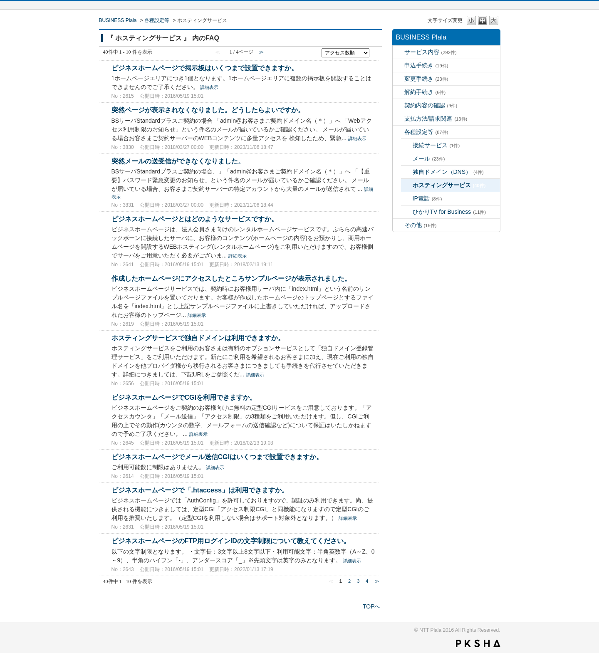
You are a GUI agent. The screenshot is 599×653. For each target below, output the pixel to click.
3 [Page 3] (358, 581)
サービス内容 (430, 52)
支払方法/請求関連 (436, 118)
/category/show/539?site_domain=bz (398, 118)
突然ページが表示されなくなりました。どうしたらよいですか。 (207, 110)
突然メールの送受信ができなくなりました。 (178, 161)
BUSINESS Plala (118, 20)
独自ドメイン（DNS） (448, 171)
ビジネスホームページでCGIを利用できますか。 (184, 397)
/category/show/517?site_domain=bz (398, 65)
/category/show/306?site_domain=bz (398, 52)
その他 (420, 225)
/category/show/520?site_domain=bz (398, 78)
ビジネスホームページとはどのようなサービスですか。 (194, 219)
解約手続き (425, 92)
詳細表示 (209, 87)
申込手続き (426, 65)
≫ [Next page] (377, 581)
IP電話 (427, 198)
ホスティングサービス (449, 185)
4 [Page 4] (367, 581)
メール (429, 158)
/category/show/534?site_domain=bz (398, 105)
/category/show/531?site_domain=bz (398, 92)
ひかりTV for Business (449, 211)
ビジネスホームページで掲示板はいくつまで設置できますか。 (204, 68)
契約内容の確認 (431, 105)
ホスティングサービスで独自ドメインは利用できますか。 (198, 337)
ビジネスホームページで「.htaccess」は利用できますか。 (199, 490)
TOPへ (372, 606)
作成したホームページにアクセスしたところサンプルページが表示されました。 (231, 278)
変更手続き (426, 78)
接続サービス (436, 145)
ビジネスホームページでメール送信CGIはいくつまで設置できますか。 (217, 456)
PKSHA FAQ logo (478, 643)
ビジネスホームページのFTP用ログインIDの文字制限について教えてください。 (231, 540)
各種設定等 (156, 20)
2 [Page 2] (349, 581)
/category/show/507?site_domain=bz (398, 132)
